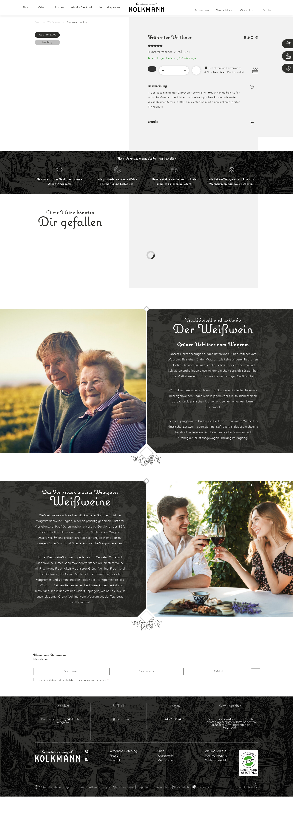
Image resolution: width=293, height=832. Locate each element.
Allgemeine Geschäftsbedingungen (111, 787)
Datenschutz (162, 787)
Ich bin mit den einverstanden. (73, 680)
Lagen (59, 7)
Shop (26, 7)
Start (38, 22)
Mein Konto (165, 760)
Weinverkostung (216, 756)
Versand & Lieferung (123, 751)
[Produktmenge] (173, 70)
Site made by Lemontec (192, 787)
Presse (113, 756)
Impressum (144, 787)
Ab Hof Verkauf (81, 7)
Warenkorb (165, 756)
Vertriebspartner (110, 7)
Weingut (42, 7)
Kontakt (114, 760)
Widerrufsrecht (215, 760)
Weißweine (53, 22)
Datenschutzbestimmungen (73, 680)
